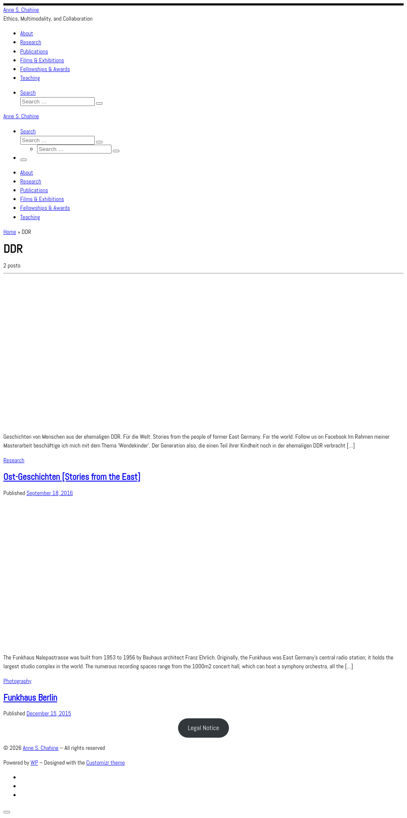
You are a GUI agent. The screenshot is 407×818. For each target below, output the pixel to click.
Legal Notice (203, 727)
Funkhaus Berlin (30, 697)
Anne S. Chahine (41, 748)
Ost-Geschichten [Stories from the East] (71, 476)
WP (34, 762)
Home (9, 232)
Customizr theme (105, 762)
